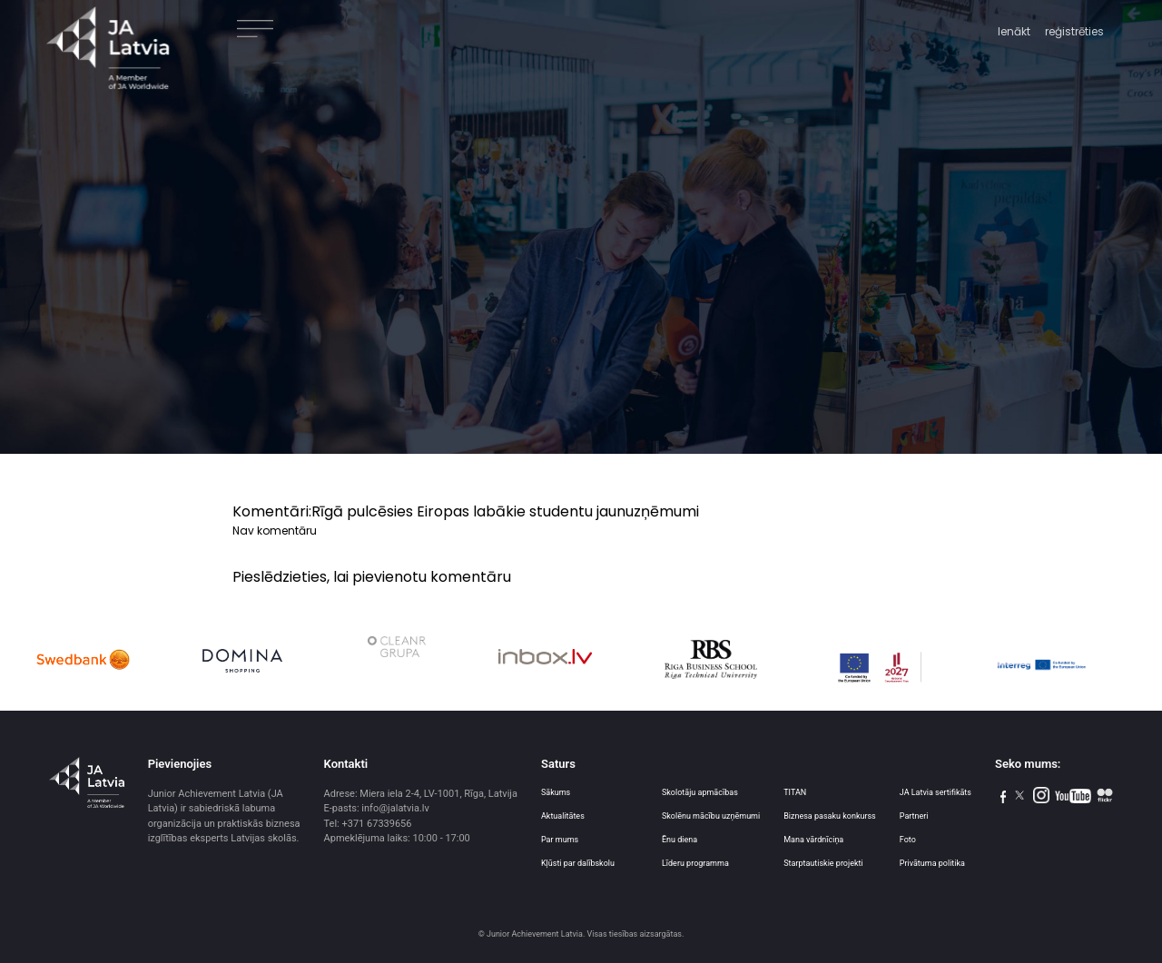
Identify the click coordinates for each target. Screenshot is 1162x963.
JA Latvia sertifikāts (935, 792)
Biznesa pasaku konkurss (829, 816)
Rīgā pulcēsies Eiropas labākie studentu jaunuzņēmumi (505, 511)
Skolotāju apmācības (700, 792)
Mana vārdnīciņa (813, 839)
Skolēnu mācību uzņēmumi (711, 816)
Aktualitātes (563, 816)
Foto (908, 839)
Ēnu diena (679, 839)
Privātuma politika (932, 863)
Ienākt (1014, 31)
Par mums (559, 839)
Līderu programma (695, 863)
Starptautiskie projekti (822, 863)
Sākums (555, 792)
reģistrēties (1074, 31)
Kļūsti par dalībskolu (578, 863)
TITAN (794, 792)
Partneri (914, 816)
